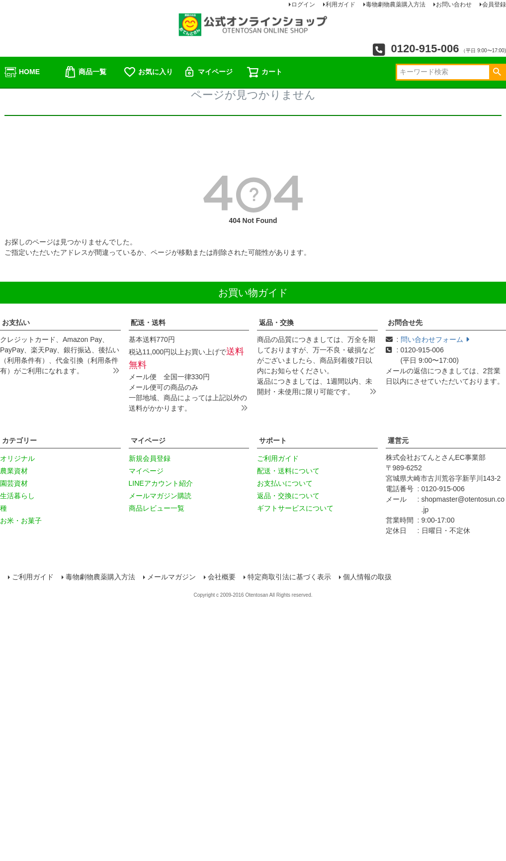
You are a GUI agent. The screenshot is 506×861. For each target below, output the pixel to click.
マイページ (208, 72)
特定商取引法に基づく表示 (290, 577)
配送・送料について (288, 471)
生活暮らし (17, 496)
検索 (497, 72)
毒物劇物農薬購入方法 (101, 577)
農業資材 (14, 471)
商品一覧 (85, 72)
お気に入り (148, 72)
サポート (273, 440)
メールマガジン (172, 577)
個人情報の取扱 (368, 577)
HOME (22, 72)
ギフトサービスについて (295, 508)
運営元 (398, 440)
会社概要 (223, 577)
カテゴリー (19, 440)
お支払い (16, 322)
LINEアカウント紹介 (161, 483)
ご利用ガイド (278, 458)
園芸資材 (14, 483)
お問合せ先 (405, 322)
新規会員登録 (149, 458)
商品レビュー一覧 (156, 508)
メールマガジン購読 (160, 496)
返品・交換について (288, 496)
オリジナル (17, 458)
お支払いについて (285, 483)
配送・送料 (148, 322)
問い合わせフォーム (435, 339)
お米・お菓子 (21, 521)
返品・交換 (276, 322)
